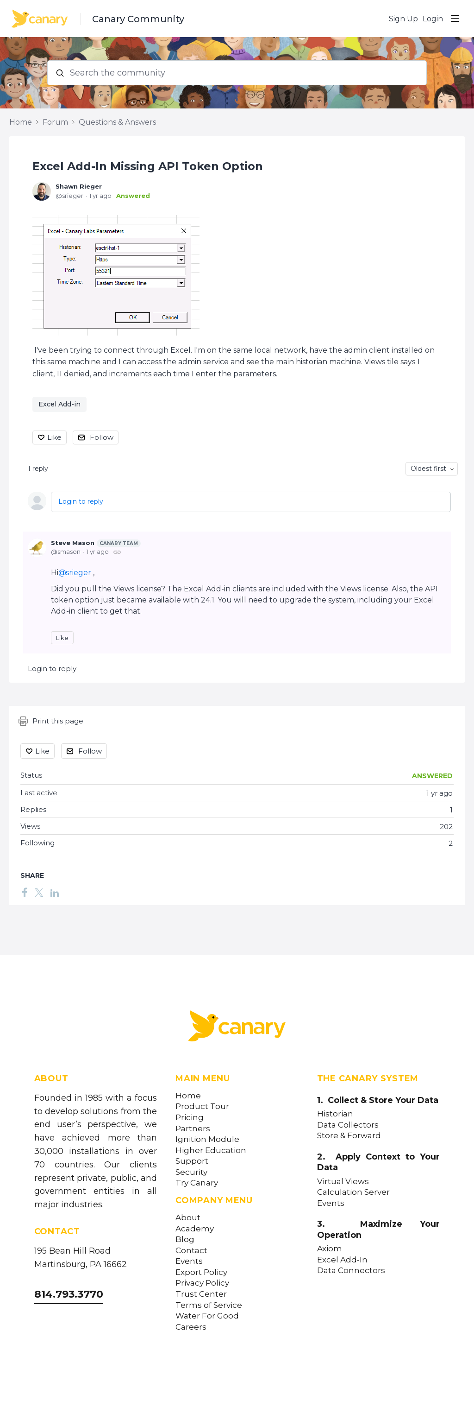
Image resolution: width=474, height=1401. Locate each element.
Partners (192, 1128)
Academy (194, 1228)
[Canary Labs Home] (237, 1028)
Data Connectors (351, 1270)
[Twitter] (38, 892)
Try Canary (196, 1183)
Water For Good (207, 1316)
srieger (78, 572)
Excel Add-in (59, 404)
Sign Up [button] (403, 18)
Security (191, 1172)
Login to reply (80, 501)
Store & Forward (349, 1135)
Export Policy (201, 1272)
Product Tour (202, 1106)
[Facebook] (24, 892)
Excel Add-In (342, 1259)
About (187, 1217)
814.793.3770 (68, 1294)
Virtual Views (343, 1181)
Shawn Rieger (79, 186)
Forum (55, 122)
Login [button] (433, 18)
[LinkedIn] (54, 892)
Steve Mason (96, 543)
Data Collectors (348, 1125)
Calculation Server (353, 1192)
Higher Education (210, 1150)
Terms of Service (208, 1305)
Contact (191, 1250)
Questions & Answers (117, 122)
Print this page (51, 721)
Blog (184, 1239)
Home (20, 122)
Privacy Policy (202, 1283)
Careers (190, 1327)
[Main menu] (455, 18)
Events (189, 1261)
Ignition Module (207, 1139)
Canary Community (138, 19)
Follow (101, 437)
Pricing (189, 1117)
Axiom (329, 1248)
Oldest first (428, 468)
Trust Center (201, 1294)
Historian (335, 1113)
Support (191, 1161)
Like (54, 437)
